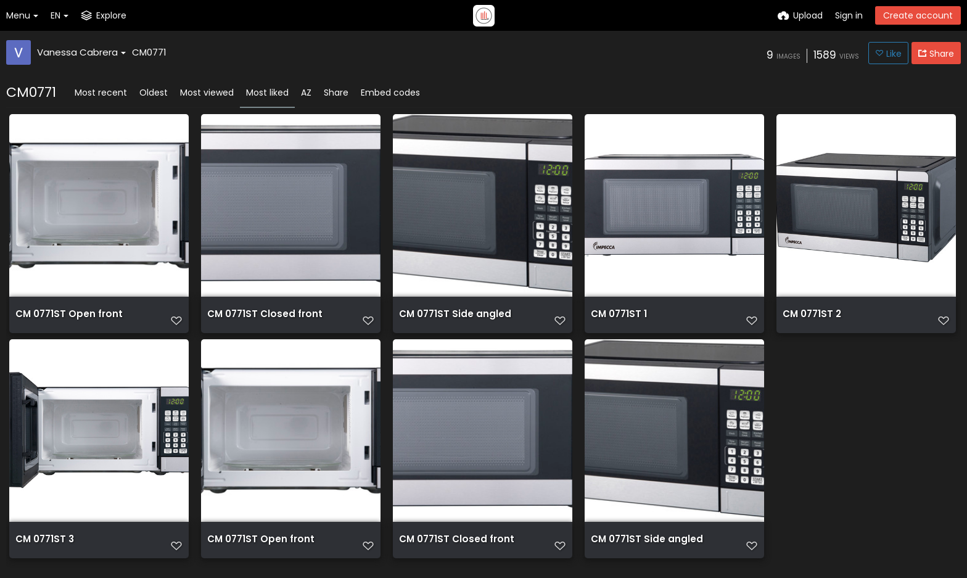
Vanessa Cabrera (81, 52)
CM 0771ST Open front (65, 318)
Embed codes (390, 92)
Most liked (267, 92)
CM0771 (149, 52)
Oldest (153, 92)
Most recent (101, 92)
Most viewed (207, 92)
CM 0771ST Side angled (451, 318)
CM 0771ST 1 (617, 318)
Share (336, 92)
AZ (306, 92)
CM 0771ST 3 (43, 547)
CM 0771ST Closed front (261, 318)
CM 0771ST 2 (810, 318)
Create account (918, 15)
